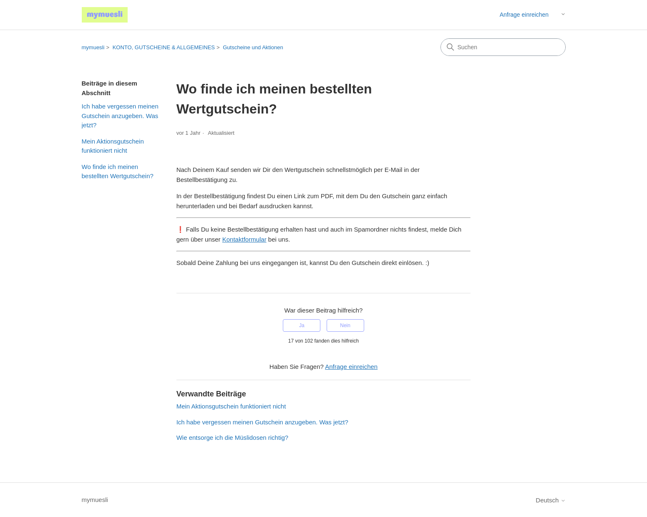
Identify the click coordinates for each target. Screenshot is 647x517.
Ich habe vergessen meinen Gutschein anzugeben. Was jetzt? (120, 116)
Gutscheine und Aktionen (253, 47)
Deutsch (550, 500)
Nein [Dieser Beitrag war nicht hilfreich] (345, 325)
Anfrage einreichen (524, 14)
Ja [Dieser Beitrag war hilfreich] (302, 325)
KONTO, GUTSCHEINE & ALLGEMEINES (164, 47)
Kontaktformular (244, 239)
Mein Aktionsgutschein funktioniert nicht (113, 146)
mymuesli (93, 47)
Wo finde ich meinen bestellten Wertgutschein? (118, 171)
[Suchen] (503, 47)
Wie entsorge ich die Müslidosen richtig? (232, 437)
